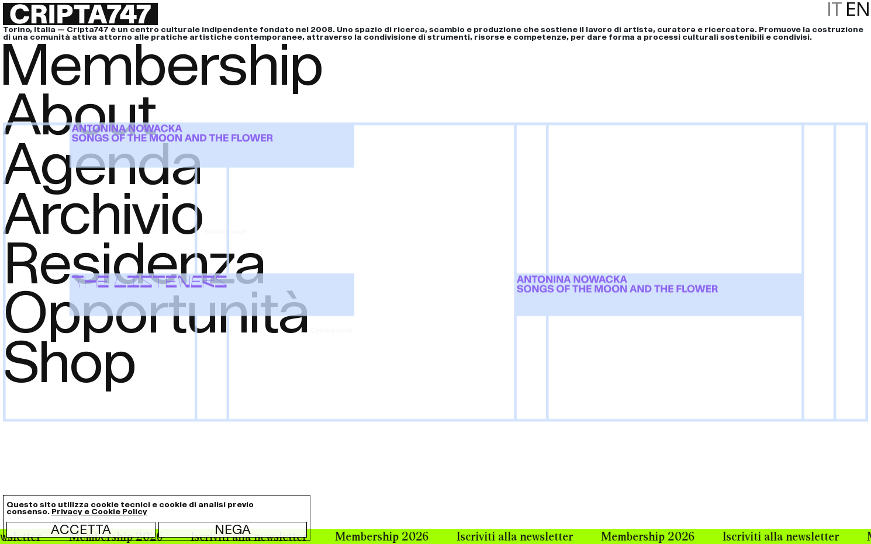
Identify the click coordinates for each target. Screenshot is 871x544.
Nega (233, 529)
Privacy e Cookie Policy (99, 511)
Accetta (81, 529)
